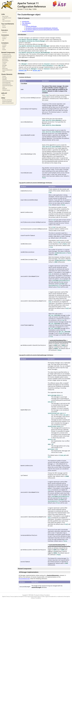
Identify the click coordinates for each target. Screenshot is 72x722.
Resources (5, 68)
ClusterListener (6, 90)
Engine (4, 46)
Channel (4, 79)
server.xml (36, 70)
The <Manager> (26, 23)
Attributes (25, 25)
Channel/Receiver (6, 84)
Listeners (4, 62)
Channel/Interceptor (7, 85)
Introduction (25, 21)
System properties (7, 101)
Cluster (4, 49)
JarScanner (5, 59)
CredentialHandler (7, 56)
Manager (4, 65)
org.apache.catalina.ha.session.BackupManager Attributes (42, 29)
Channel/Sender (6, 82)
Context (4, 45)
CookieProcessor (6, 54)
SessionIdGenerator (7, 70)
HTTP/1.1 (4, 37)
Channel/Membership (7, 81)
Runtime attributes (7, 100)
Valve (3, 71)
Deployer (4, 88)
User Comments (6, 21)
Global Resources (6, 57)
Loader (4, 63)
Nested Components (28, 31)
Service (4, 27)
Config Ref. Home (6, 18)
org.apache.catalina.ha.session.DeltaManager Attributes (41, 28)
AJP (3, 40)
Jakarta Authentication (8, 103)
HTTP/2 (4, 38)
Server (4, 26)
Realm (3, 67)
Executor (4, 32)
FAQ (3, 19)
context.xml (23, 70)
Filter (3, 95)
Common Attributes (31, 26)
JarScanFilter (5, 60)
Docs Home (5, 16)
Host (3, 48)
